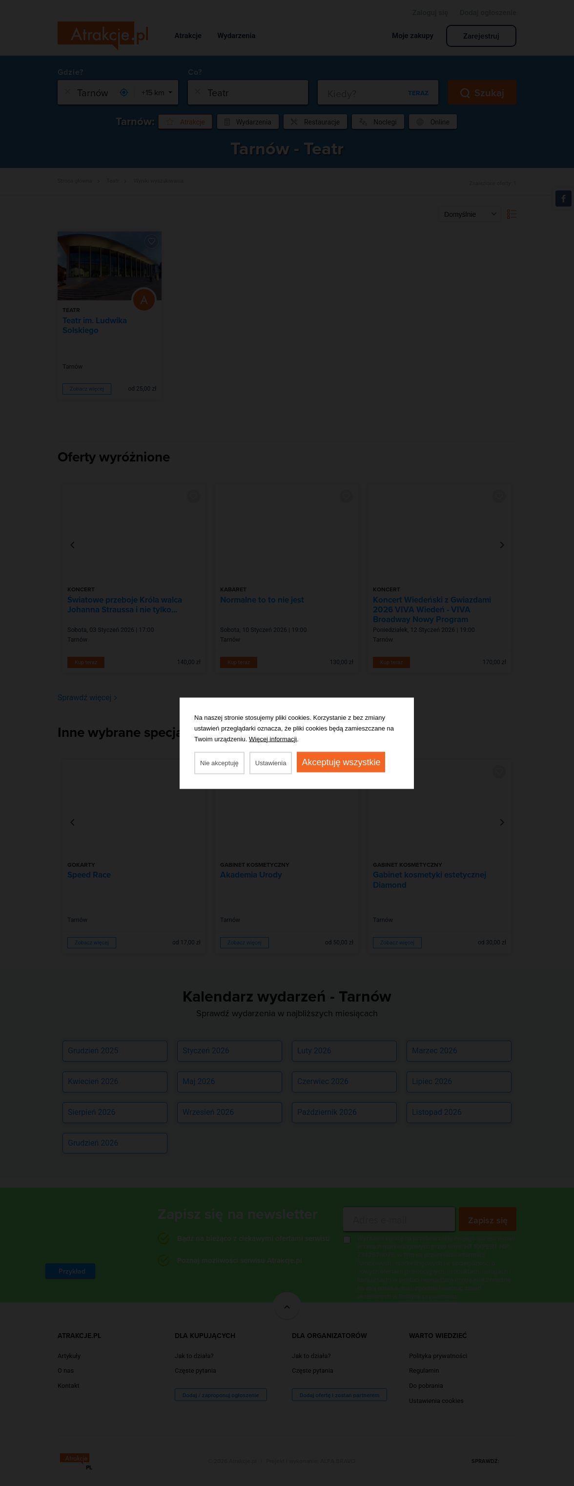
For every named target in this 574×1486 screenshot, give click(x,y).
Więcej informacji (273, 738)
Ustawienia (271, 762)
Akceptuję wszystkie (341, 762)
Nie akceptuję (219, 762)
